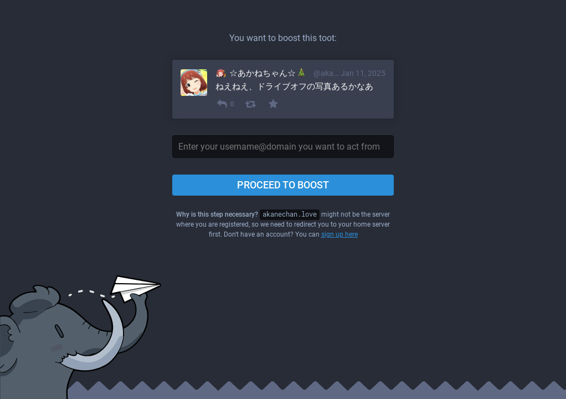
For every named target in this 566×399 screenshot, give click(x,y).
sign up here (339, 234)
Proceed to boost (283, 185)
